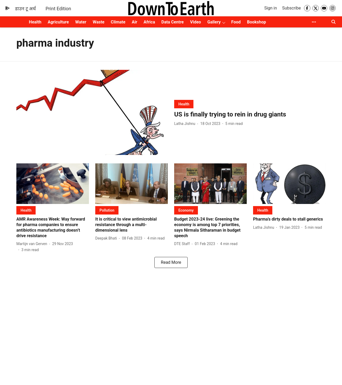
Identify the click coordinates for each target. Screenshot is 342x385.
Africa (149, 22)
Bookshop (256, 22)
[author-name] (185, 123)
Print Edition (58, 8)
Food (236, 22)
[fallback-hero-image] (92, 112)
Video (195, 22)
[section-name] (183, 103)
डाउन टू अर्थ (25, 8)
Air (134, 22)
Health (35, 22)
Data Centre (172, 22)
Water (80, 22)
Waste (98, 22)
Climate (118, 22)
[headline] (250, 114)
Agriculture (58, 22)
